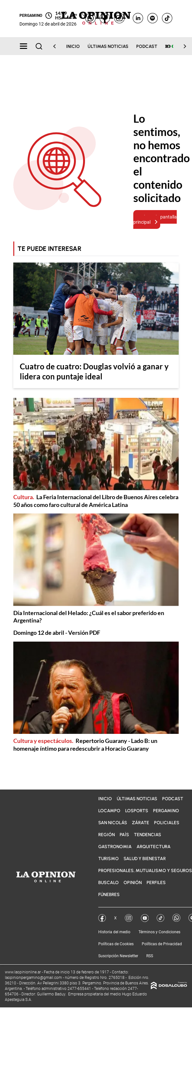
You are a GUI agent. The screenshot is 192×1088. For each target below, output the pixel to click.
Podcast (146, 46)
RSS (149, 956)
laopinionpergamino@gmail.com (33, 977)
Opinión (133, 882)
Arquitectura (154, 846)
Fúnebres (109, 894)
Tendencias (147, 834)
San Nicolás (112, 822)
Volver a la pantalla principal (155, 219)
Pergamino (166, 810)
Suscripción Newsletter (118, 956)
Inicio (73, 46)
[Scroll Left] (58, 46)
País (124, 834)
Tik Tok (160, 918)
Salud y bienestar (145, 858)
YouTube (145, 918)
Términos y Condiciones (159, 932)
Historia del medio (114, 932)
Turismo (108, 858)
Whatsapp (176, 918)
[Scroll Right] (181, 46)
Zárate (140, 822)
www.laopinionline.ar (23, 972)
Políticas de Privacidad (162, 944)
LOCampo (109, 810)
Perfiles (156, 882)
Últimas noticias (108, 46)
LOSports (136, 810)
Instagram (129, 918)
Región (106, 834)
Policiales (166, 822)
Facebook (102, 918)
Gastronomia (115, 846)
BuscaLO (108, 882)
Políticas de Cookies (116, 944)
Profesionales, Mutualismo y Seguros (145, 870)
